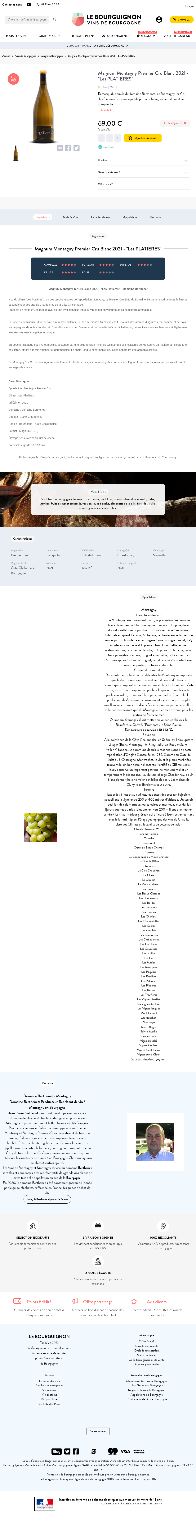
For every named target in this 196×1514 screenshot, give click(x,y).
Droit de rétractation (146, 1350)
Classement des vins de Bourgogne (146, 1381)
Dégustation (42, 217)
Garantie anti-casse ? (144, 172)
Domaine (155, 217)
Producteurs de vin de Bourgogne (147, 1399)
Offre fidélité (146, 1341)
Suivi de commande (146, 1346)
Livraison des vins (49, 1381)
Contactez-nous (98, 1431)
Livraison (144, 160)
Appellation (130, 217)
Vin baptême (49, 1394)
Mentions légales (147, 1355)
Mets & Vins (70, 217)
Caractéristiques (100, 217)
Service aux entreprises (49, 1385)
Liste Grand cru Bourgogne (147, 1385)
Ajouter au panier (143, 137)
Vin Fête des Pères (49, 1404)
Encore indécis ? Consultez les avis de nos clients (156, 1312)
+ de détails (105, 110)
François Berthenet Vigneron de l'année (47, 1199)
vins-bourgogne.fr (155, 1059)
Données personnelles (147, 1364)
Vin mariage (49, 1390)
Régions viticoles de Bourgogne (146, 1390)
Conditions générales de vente (146, 1359)
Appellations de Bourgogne (147, 1394)
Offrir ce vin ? (144, 184)
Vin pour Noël (49, 1399)
